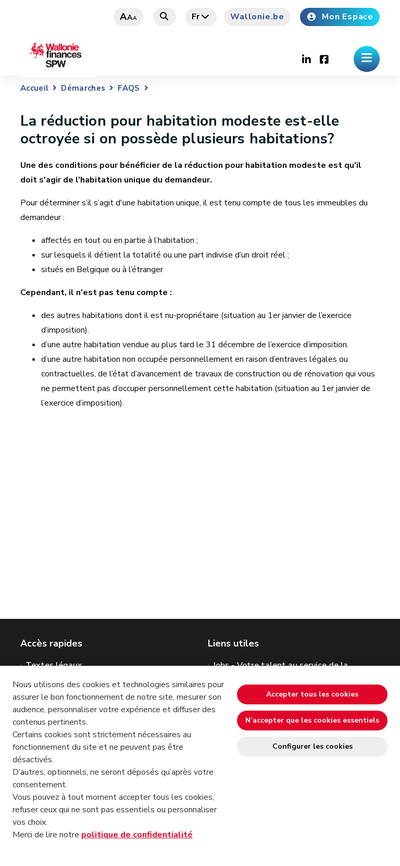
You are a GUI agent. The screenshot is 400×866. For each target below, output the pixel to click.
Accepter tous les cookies (312, 694)
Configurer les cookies (312, 746)
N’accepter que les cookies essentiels (312, 720)
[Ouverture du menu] (367, 59)
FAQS (129, 88)
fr (201, 16)
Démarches (83, 88)
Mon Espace (339, 16)
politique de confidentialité (137, 834)
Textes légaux (54, 665)
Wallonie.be (257, 16)
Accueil (34, 88)
